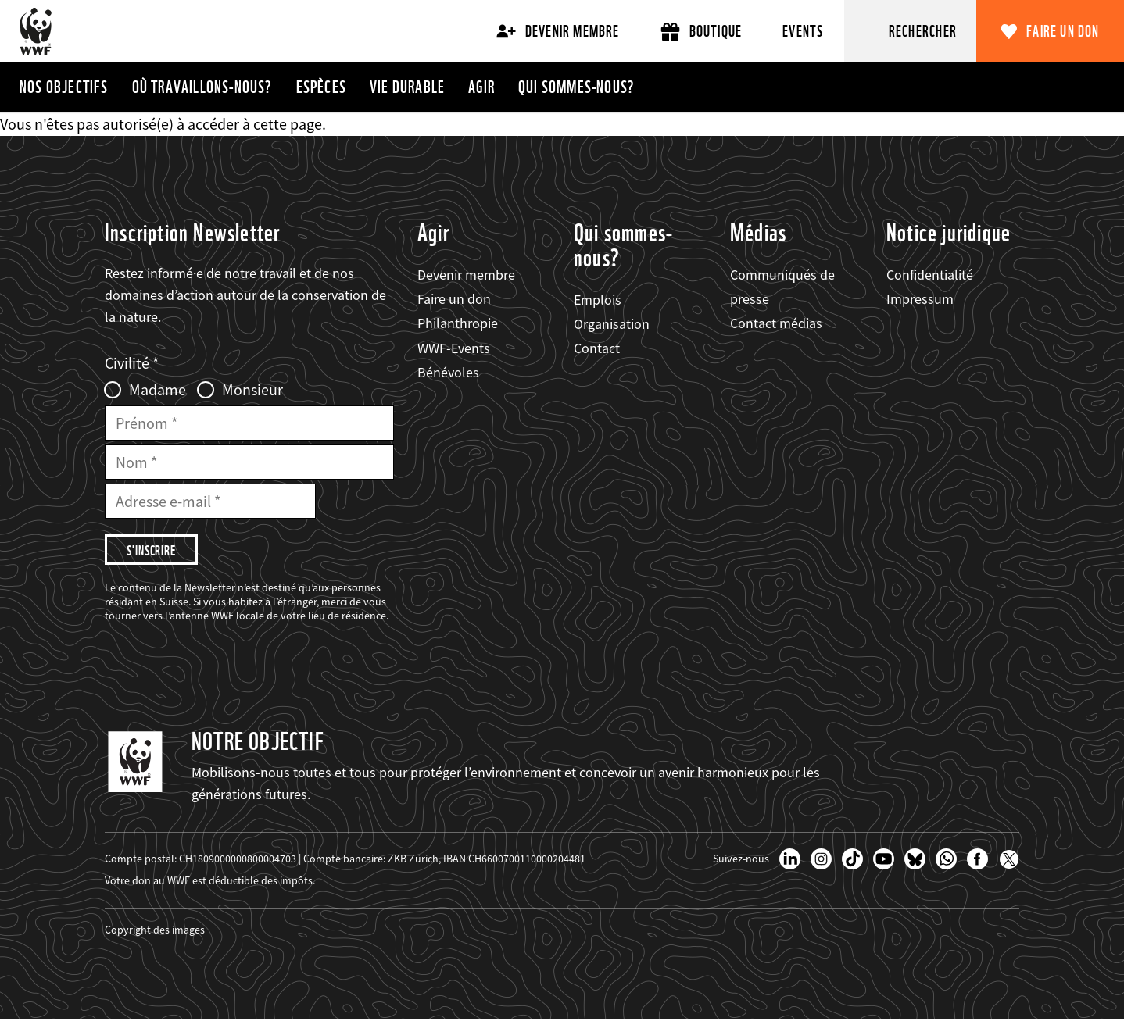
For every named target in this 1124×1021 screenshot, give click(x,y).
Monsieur (252, 389)
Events (802, 31)
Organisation (612, 324)
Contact (597, 348)
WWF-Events (453, 348)
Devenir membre (558, 31)
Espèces (321, 87)
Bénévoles (448, 372)
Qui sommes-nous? (576, 87)
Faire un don (1062, 31)
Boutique (701, 31)
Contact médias (776, 323)
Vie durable (407, 87)
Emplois (597, 300)
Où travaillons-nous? (202, 87)
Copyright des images (155, 930)
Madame (157, 389)
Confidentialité (929, 275)
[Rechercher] (910, 31)
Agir (481, 87)
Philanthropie (457, 323)
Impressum (920, 299)
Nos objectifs (64, 87)
